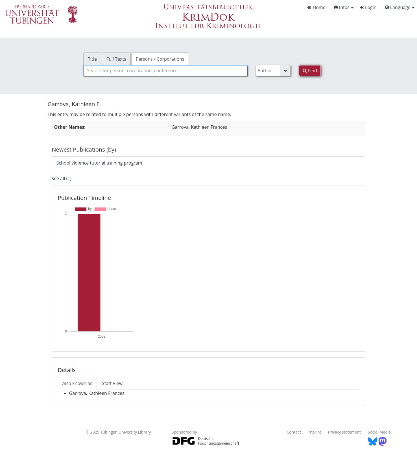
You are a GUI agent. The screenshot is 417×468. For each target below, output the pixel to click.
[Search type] (273, 70)
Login (368, 7)
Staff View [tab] (112, 383)
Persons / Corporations (160, 59)
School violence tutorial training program (99, 163)
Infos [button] (343, 7)
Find (310, 70)
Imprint (314, 432)
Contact (294, 432)
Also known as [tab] (77, 383)
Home (316, 7)
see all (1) (61, 178)
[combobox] (165, 70)
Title (92, 59)
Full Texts (116, 59)
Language (399, 7)
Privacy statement (344, 432)
